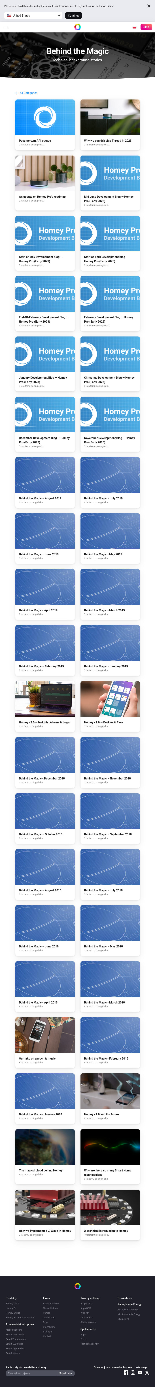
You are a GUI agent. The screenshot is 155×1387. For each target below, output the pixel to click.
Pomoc (46, 1312)
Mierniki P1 (123, 1319)
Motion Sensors (14, 1329)
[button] (33, 15)
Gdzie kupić (49, 1317)
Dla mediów (49, 1327)
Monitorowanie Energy (129, 1314)
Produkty (11, 1298)
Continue (73, 15)
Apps (83, 1334)
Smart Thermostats (16, 1339)
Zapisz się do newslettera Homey (26, 1367)
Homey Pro (11, 1308)
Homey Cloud (12, 1303)
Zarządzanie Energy (128, 1309)
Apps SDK (85, 1308)
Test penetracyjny (89, 1343)
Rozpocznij (86, 1303)
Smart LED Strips (14, 1343)
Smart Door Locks (15, 1334)
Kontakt (47, 1336)
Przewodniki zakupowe (20, 1324)
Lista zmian (86, 1317)
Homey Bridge (13, 1312)
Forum (83, 1339)
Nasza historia (50, 1308)
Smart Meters (13, 1353)
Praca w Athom (51, 1303)
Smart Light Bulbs (15, 1348)
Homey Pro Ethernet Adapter (20, 1317)
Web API (84, 1312)
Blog (45, 1322)
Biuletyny (47, 1331)
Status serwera (88, 1322)
